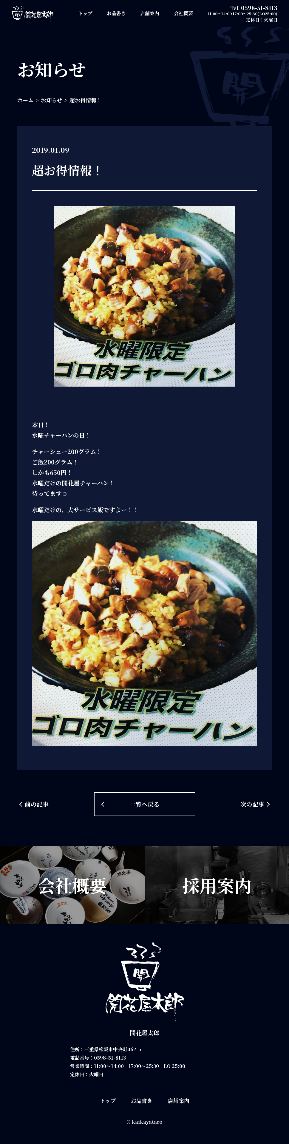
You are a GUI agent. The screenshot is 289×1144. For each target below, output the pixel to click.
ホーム (25, 100)
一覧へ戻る (145, 804)
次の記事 (252, 804)
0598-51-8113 (259, 8)
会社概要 (183, 13)
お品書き (116, 13)
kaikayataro (147, 1121)
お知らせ (51, 100)
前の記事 (37, 804)
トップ (85, 13)
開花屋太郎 (145, 1032)
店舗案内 (149, 13)
